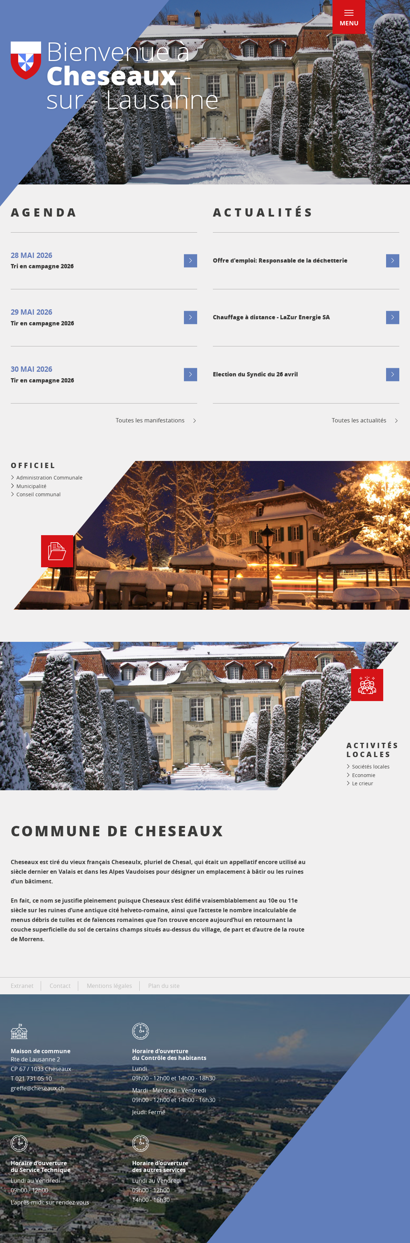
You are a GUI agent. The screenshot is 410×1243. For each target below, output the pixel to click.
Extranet (22, 986)
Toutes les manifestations (157, 420)
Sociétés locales (371, 766)
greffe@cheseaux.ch (38, 1088)
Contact (60, 986)
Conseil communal (38, 494)
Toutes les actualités (365, 420)
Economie (363, 775)
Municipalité (31, 486)
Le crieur (362, 783)
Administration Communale (49, 477)
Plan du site (164, 986)
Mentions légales (109, 986)
